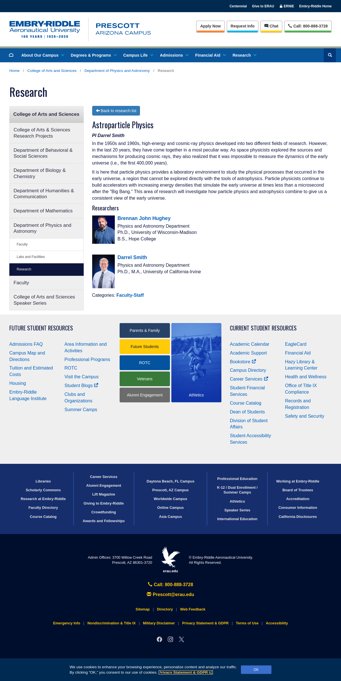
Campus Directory (248, 370)
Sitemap (143, 609)
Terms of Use (247, 623)
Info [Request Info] (243, 26)
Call (308, 25)
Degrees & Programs (93, 55)
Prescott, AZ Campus (170, 490)
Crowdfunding (103, 512)
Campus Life (138, 55)
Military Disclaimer (159, 623)
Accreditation (297, 499)
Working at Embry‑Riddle (298, 481)
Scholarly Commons (43, 490)
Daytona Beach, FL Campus (170, 481)
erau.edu (170, 559)
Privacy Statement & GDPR (186, 672)
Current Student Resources (263, 328)
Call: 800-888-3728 (170, 584)
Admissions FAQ (26, 344)
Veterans (144, 379)
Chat (271, 26)
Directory (165, 609)
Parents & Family (145, 330)
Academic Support (248, 353)
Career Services (249, 379)
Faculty (22, 244)
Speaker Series (237, 510)
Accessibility (277, 623)
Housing (17, 383)
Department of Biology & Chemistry (40, 173)
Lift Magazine (103, 494)
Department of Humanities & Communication (44, 193)
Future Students (145, 346)
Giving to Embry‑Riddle (104, 503)
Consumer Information (297, 507)
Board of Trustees (297, 490)
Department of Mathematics (43, 211)
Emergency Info (66, 623)
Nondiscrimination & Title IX (111, 623)
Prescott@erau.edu (170, 594)
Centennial (238, 6)
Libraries (43, 481)
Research (244, 55)
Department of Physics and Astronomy (117, 71)
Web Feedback (192, 609)
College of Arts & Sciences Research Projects (42, 132)
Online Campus (170, 507)
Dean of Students (247, 411)
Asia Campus (170, 517)
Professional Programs (87, 359)
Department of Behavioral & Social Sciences (43, 153)
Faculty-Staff (130, 295)
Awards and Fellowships (104, 521)
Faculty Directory (43, 507)
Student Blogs (81, 385)
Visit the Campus (81, 376)
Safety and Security (304, 416)
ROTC (70, 368)
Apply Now (210, 26)
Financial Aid (210, 55)
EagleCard (296, 344)
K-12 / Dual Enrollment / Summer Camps (237, 489)
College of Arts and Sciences (52, 71)
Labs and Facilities (31, 257)
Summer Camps (80, 409)
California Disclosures (298, 517)
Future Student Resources (41, 328)
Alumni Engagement (145, 395)
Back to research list (116, 110)
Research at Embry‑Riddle (43, 499)
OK (256, 670)
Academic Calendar (249, 344)
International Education (237, 519)
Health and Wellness (305, 376)
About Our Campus (42, 55)
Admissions (174, 55)
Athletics (237, 501)
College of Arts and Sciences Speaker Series (44, 300)
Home (14, 71)
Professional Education (237, 479)
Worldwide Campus (170, 499)
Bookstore (243, 361)
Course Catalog (245, 403)
